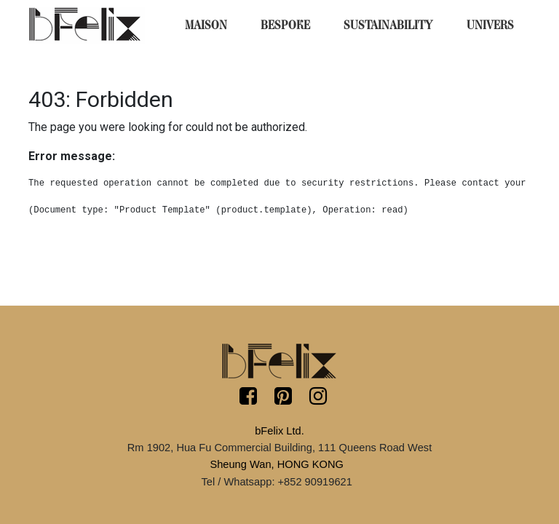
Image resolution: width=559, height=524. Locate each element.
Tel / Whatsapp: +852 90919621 (276, 482)
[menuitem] (206, 25)
